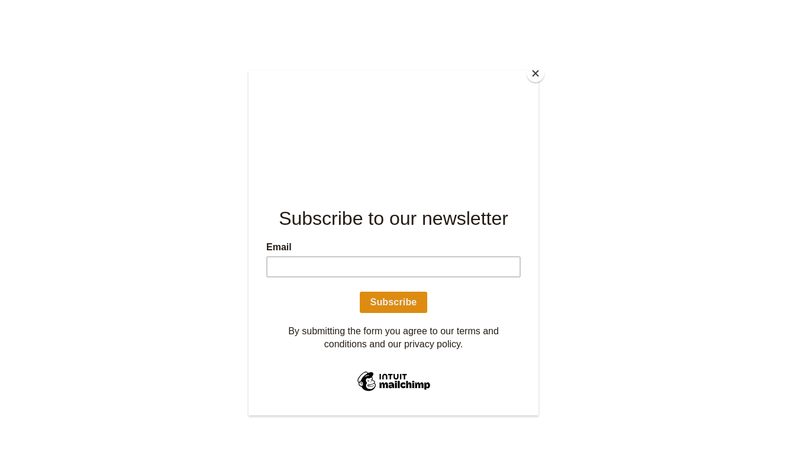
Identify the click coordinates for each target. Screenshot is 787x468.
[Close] (535, 73)
